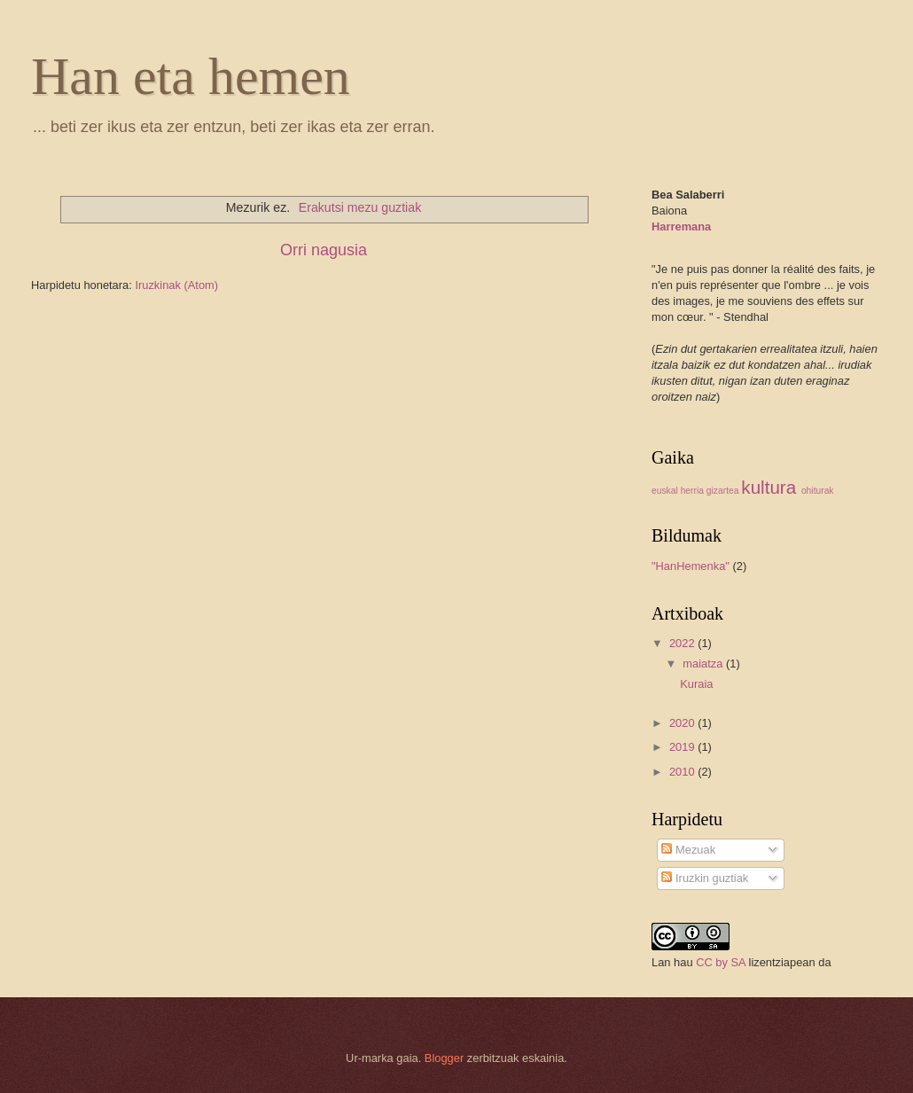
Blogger (444, 1058)
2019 (683, 746)
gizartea (722, 491)
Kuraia (696, 684)
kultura (768, 487)
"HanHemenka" (691, 566)
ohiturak (817, 491)
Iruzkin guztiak (704, 878)
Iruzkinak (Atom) (176, 285)
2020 (683, 723)
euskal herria (678, 491)
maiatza (704, 663)
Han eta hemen (190, 76)
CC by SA (720, 962)
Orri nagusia (323, 250)
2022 (683, 643)
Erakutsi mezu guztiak (360, 207)
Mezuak (688, 849)
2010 (683, 771)
